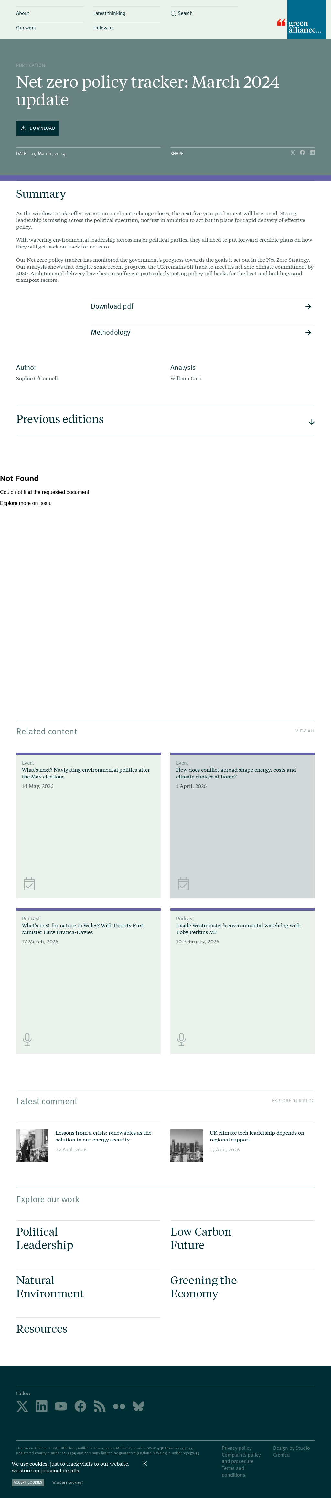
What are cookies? (67, 1482)
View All (305, 730)
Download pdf (201, 306)
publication (30, 65)
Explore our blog (293, 1100)
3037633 (192, 1452)
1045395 (69, 1452)
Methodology (201, 331)
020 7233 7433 (180, 1448)
